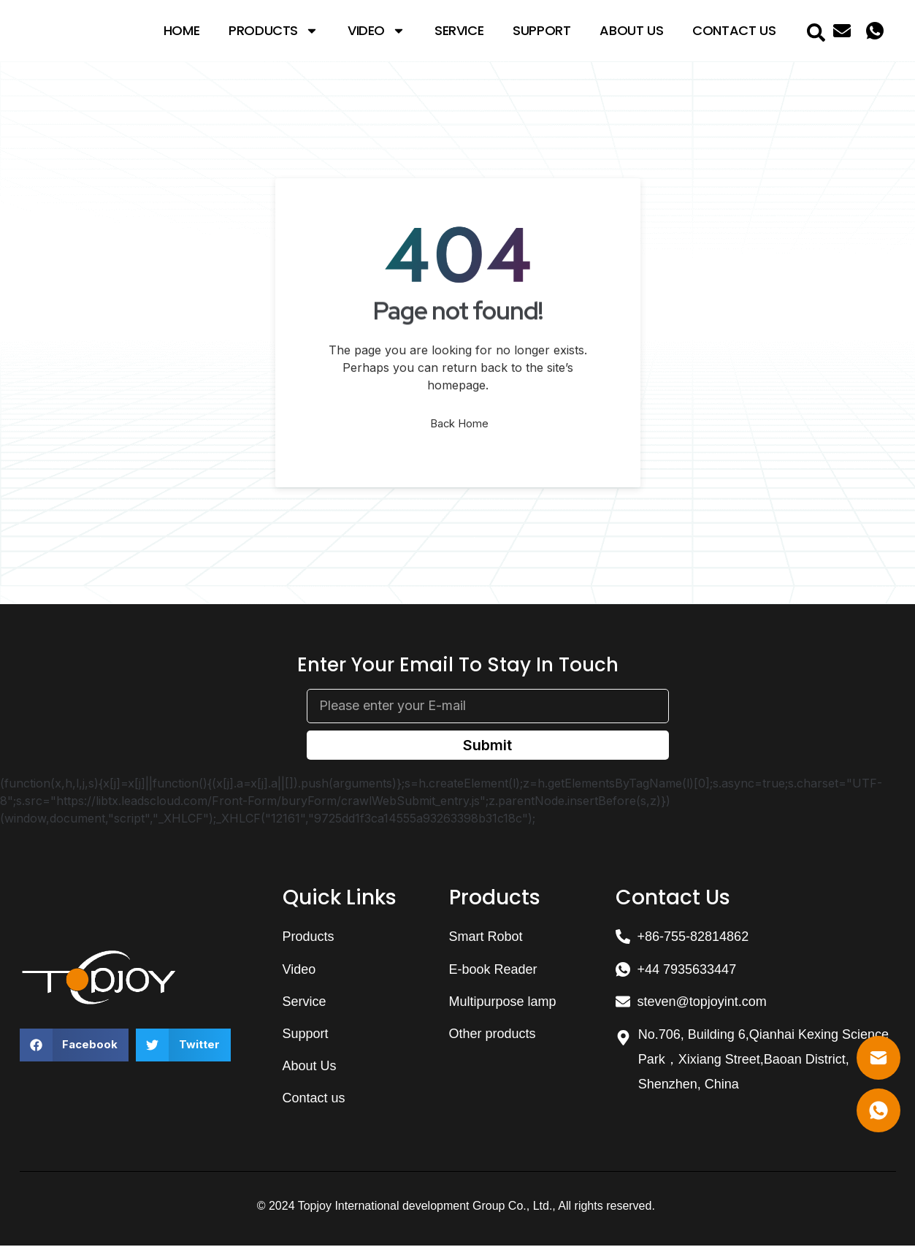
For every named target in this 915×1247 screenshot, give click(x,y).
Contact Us (734, 30)
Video (376, 31)
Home (181, 30)
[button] (74, 1046)
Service (458, 30)
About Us (631, 30)
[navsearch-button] (815, 30)
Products (273, 31)
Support (541, 30)
